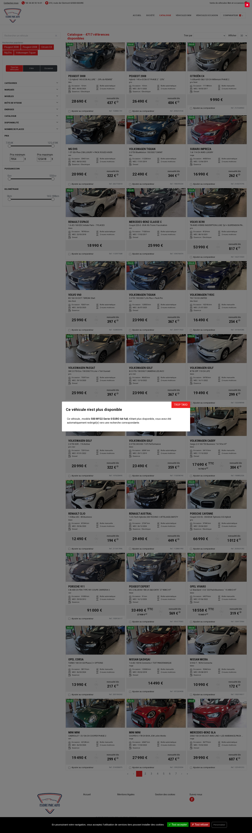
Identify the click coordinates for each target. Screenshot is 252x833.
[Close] (247, 4)
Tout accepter (178, 824)
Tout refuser (200, 824)
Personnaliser (219, 825)
